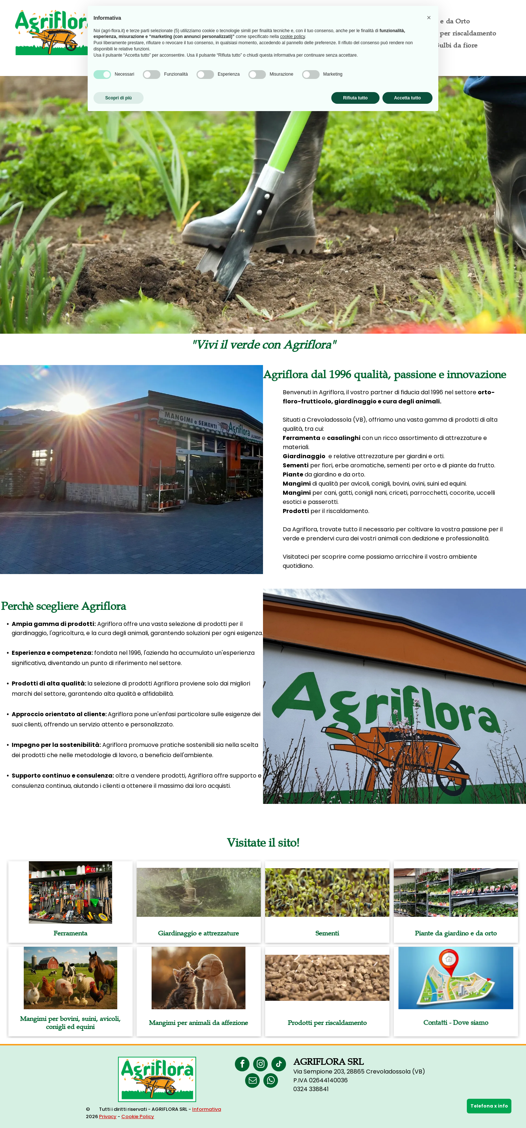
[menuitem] (454, 33)
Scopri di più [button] (118, 97)
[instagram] (260, 1065)
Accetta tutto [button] (407, 97)
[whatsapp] (270, 1081)
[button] (429, 17)
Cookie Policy (137, 1116)
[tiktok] (278, 1065)
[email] (252, 1081)
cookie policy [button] (292, 36)
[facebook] (242, 1065)
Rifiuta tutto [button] (355, 97)
